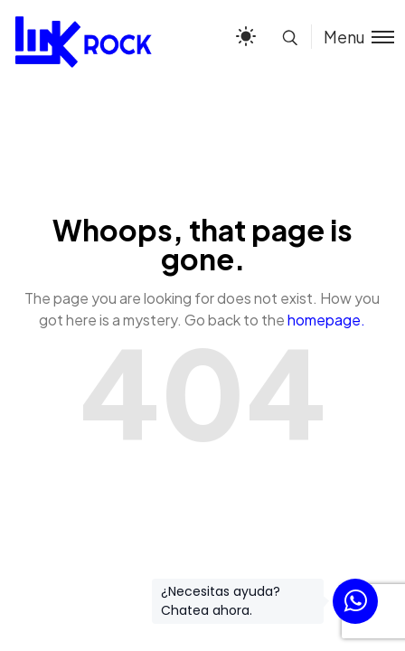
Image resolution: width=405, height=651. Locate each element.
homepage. (326, 319)
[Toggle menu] (352, 36)
